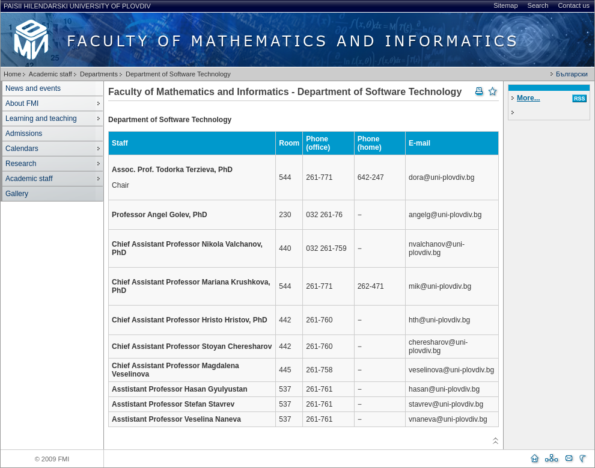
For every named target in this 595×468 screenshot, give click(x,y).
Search (538, 5)
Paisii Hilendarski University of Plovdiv (77, 6)
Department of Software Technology (178, 74)
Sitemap (505, 5)
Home (12, 74)
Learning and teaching (41, 118)
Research (20, 163)
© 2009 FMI (52, 459)
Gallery (16, 193)
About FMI (21, 103)
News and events (33, 88)
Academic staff (50, 74)
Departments (99, 74)
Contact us (574, 5)
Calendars (21, 148)
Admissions (23, 133)
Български (572, 74)
